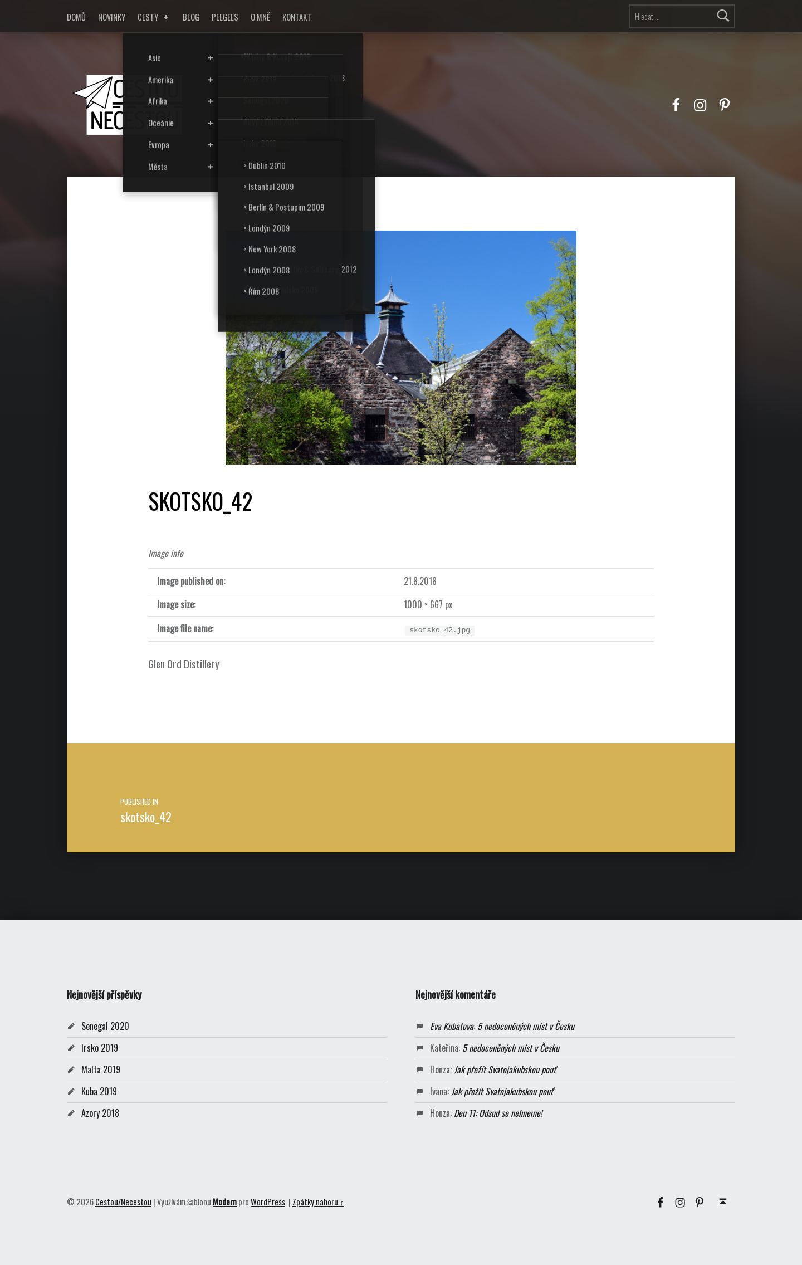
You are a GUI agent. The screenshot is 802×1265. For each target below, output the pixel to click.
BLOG (191, 17)
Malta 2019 (100, 1069)
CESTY (154, 17)
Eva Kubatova (451, 1026)
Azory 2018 (100, 1113)
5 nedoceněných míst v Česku (525, 1026)
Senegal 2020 (105, 1026)
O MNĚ (260, 17)
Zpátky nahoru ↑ (318, 1202)
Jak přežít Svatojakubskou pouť (505, 1069)
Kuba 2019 (99, 1091)
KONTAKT (296, 17)
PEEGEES (225, 17)
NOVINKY (111, 17)
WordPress (268, 1202)
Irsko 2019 (99, 1047)
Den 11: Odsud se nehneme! (498, 1113)
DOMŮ (76, 17)
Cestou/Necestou (123, 1202)
